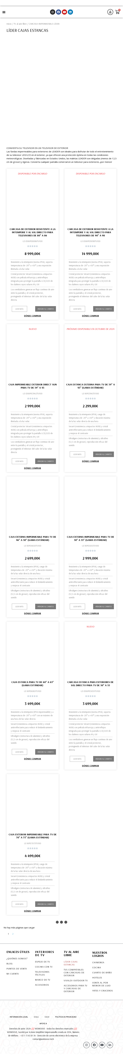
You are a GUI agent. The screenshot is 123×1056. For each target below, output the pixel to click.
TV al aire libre (20, 25)
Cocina (96, 969)
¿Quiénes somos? (17, 960)
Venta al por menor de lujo (101, 986)
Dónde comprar (32, 317)
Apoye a (43, 1025)
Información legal (19, 1018)
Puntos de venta (16, 970)
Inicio (9, 25)
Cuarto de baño (102, 974)
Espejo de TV (42, 963)
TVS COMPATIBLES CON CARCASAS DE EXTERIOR (74, 974)
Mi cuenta (12, 975)
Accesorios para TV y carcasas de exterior (75, 990)
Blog (9, 965)
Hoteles (97, 979)
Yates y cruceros (102, 992)
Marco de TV (42, 981)
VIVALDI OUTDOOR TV (76, 982)
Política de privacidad (66, 1018)
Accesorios (42, 986)
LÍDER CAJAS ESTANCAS (71, 965)
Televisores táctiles (42, 975)
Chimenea (98, 964)
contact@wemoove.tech (43, 1040)
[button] (3, 13)
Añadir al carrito (45, 310)
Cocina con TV (44, 968)
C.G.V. (47, 1018)
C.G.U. (36, 1018)
